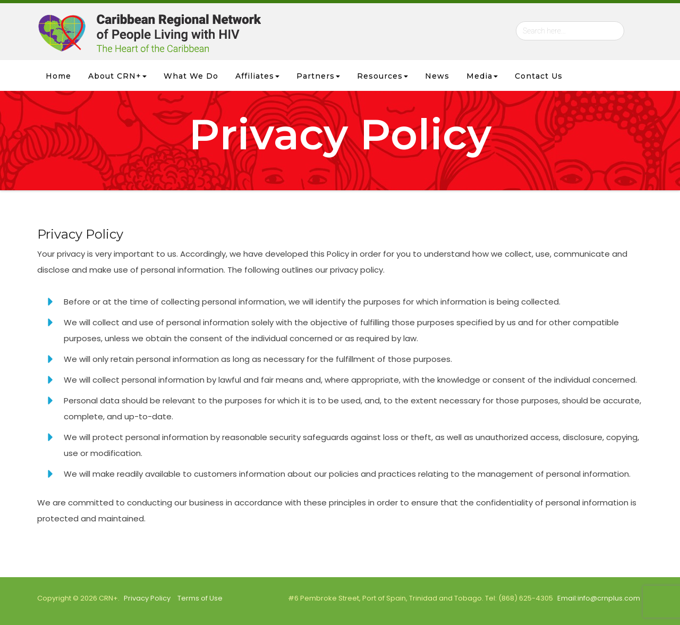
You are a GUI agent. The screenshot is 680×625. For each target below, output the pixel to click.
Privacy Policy (147, 598)
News (437, 76)
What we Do (191, 76)
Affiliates (257, 76)
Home (58, 76)
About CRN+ (117, 76)
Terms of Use (200, 598)
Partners (318, 76)
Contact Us (539, 76)
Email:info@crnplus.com (598, 598)
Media (482, 76)
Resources (382, 76)
